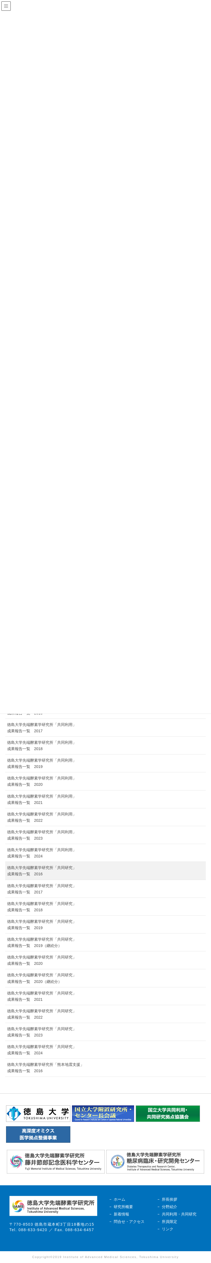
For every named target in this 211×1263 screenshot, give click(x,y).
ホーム (119, 1199)
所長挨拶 (169, 1199)
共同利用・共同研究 (179, 1214)
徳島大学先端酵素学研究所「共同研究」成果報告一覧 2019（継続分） (41, 942)
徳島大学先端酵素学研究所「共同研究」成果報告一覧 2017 (41, 889)
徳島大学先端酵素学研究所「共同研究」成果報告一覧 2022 (41, 1014)
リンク (167, 1229)
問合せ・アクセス (129, 1221)
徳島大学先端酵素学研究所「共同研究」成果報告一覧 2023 (41, 1032)
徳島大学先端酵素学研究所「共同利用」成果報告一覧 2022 (41, 817)
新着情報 (121, 1214)
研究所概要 (123, 1207)
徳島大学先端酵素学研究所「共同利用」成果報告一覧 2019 (41, 763)
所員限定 (169, 1221)
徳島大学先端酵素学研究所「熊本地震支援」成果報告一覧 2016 (45, 1067)
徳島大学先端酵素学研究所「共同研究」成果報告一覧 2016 (41, 870)
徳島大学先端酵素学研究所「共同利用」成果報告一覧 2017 (41, 727)
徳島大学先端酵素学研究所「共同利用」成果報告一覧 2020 (41, 781)
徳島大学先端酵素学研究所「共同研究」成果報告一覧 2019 (41, 924)
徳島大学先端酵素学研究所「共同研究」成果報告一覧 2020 (41, 960)
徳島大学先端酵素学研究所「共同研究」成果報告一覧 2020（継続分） (41, 978)
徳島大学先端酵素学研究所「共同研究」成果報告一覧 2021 (41, 996)
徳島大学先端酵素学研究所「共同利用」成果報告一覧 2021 (41, 799)
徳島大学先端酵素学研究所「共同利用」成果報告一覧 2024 (41, 853)
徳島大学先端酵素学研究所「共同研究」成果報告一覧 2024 (41, 1049)
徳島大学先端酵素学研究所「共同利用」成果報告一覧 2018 (41, 745)
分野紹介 (169, 1207)
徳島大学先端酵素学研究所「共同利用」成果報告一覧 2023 (41, 835)
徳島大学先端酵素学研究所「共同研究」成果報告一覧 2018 (41, 906)
